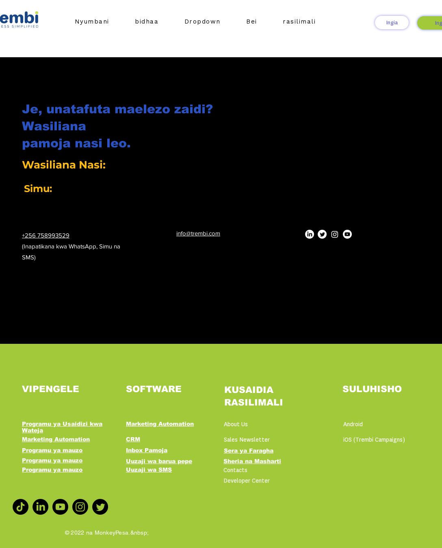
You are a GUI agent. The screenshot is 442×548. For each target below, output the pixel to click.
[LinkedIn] (309, 234)
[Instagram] (334, 234)
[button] (147, 21)
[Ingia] (392, 22)
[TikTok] (20, 507)
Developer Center (246, 481)
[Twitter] (322, 234)
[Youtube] (347, 234)
